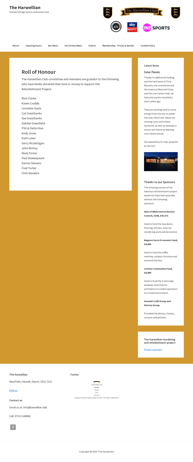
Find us (13, 390)
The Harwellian (24, 7)
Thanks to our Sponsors (159, 182)
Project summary (153, 349)
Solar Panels (152, 72)
